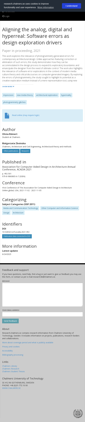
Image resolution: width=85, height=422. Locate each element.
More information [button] (45, 7)
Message (6, 281)
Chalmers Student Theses (13, 371)
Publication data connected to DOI (17, 236)
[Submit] (10, 321)
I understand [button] (71, 6)
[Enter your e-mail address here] (42, 314)
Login (6, 16)
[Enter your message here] (42, 295)
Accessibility (7, 350)
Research (25, 151)
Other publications (11, 151)
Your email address (10, 310)
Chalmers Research (10, 368)
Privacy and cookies (11, 346)
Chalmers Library (9, 366)
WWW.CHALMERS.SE (11, 388)
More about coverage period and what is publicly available (27, 342)
